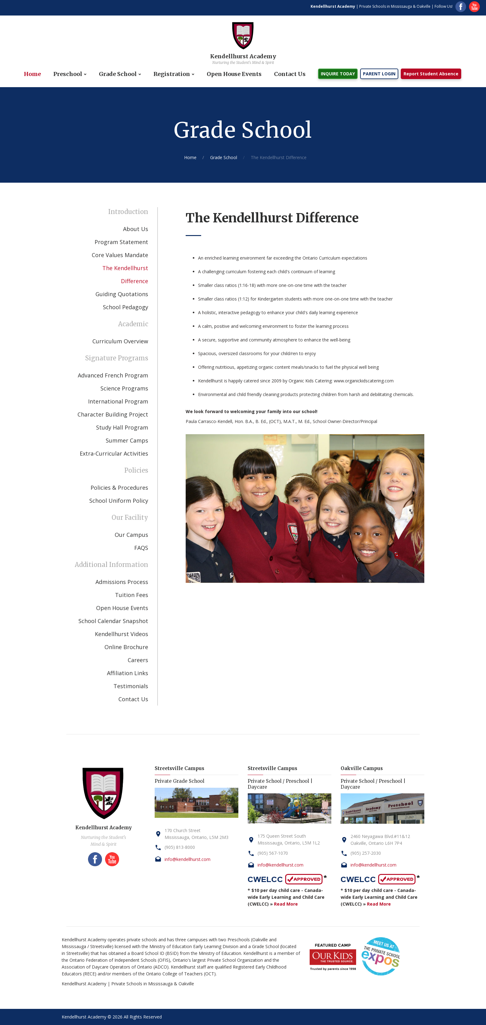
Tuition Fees (131, 595)
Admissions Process (121, 582)
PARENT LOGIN (379, 74)
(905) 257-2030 (366, 853)
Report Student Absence (431, 74)
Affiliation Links (127, 673)
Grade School (118, 74)
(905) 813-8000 (180, 847)
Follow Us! (444, 6)
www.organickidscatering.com (364, 381)
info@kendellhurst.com (187, 859)
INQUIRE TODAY (338, 74)
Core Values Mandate (120, 255)
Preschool (67, 74)
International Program (118, 401)
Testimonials (130, 686)
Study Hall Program (122, 427)
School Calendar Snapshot (113, 621)
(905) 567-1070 (273, 853)
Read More (286, 904)
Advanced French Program (113, 375)
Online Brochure (126, 647)
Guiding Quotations (121, 294)
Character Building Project (112, 414)
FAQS (141, 547)
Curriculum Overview (120, 341)
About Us (135, 229)
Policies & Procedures (119, 487)
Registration (171, 74)
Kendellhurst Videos (121, 634)
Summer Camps (127, 440)
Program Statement (121, 242)
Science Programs (124, 388)
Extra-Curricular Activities (114, 453)
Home (32, 74)
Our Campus (131, 534)
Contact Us (290, 74)
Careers (138, 660)
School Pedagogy (125, 307)
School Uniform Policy (118, 500)
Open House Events (234, 74)
